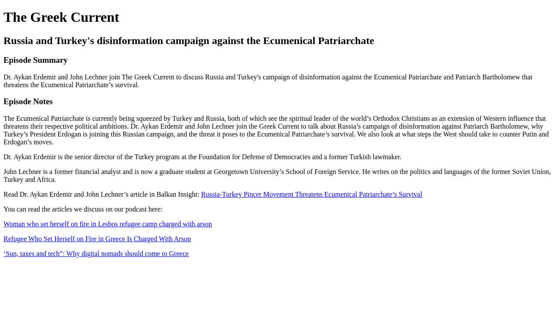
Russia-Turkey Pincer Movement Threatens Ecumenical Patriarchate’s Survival (311, 194)
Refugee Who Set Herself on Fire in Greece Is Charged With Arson (97, 238)
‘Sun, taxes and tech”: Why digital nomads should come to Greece (96, 253)
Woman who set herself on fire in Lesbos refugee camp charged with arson (107, 224)
